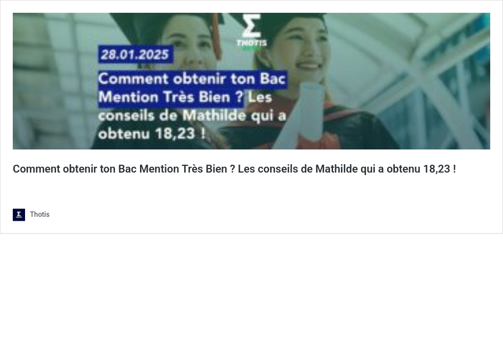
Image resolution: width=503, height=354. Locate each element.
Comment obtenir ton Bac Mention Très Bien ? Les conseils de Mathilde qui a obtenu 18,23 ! (234, 169)
